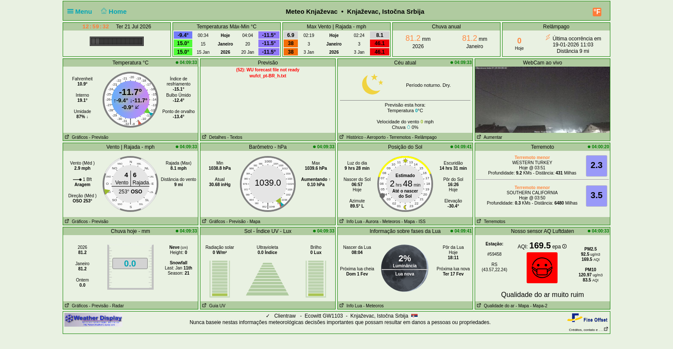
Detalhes (213, 137)
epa (559, 247)
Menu (81, 11)
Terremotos (490, 221)
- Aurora (371, 221)
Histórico (350, 137)
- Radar (116, 305)
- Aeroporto (374, 137)
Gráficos (75, 137)
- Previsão (98, 137)
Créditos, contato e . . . (589, 330)
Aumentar (488, 137)
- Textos (235, 137)
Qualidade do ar (495, 305)
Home (113, 11)
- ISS (420, 221)
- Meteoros (390, 221)
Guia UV (212, 305)
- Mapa (253, 221)
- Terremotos (399, 137)
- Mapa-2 (538, 305)
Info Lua (350, 221)
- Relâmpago (424, 137)
